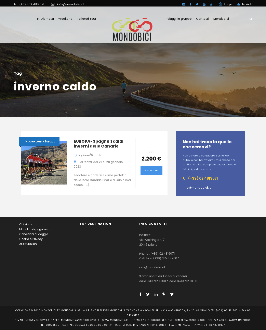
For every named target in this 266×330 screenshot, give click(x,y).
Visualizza (151, 170)
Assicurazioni (28, 244)
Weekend (65, 19)
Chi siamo (26, 224)
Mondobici (221, 19)
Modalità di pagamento (36, 229)
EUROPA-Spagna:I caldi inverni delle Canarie (98, 143)
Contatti (202, 19)
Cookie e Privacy (31, 239)
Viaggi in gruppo (179, 19)
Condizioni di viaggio (33, 234)
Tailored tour (86, 19)
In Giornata (45, 19)
